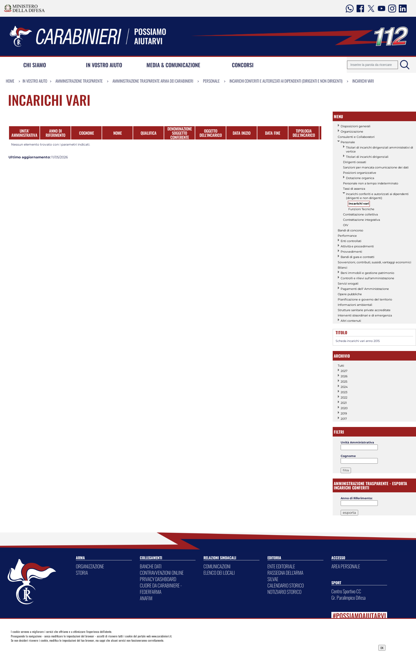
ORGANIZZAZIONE (90, 566)
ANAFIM (146, 598)
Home (10, 81)
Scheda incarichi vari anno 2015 (358, 341)
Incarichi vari (363, 81)
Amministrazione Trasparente (79, 81)
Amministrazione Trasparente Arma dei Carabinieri (152, 81)
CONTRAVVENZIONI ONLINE (162, 572)
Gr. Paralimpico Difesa (348, 597)
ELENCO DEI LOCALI (219, 572)
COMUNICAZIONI (217, 566)
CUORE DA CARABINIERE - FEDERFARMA (161, 588)
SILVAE (272, 578)
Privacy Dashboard (51, 647)
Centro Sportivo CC (346, 591)
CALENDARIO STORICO (285, 585)
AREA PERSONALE (345, 566)
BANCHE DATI (151, 566)
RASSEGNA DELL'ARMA (285, 572)
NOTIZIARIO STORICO (284, 591)
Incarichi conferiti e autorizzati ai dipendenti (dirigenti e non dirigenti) (286, 81)
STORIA (82, 572)
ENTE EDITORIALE (281, 566)
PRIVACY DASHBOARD (158, 578)
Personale (211, 81)
